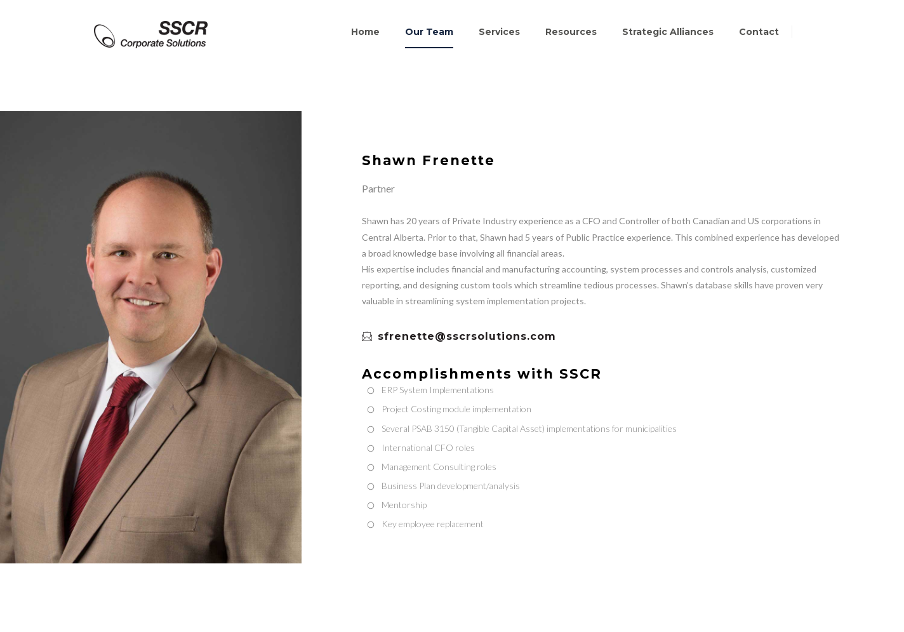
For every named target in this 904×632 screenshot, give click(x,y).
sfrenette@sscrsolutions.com (459, 337)
